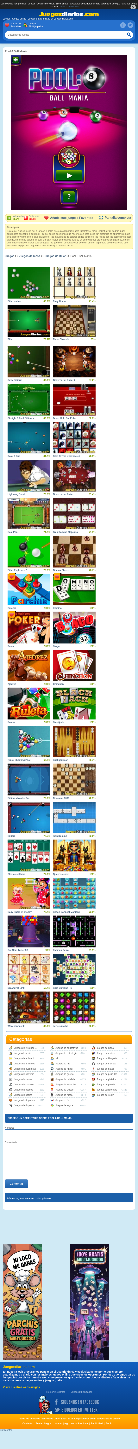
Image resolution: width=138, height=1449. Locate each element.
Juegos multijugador (107, 1058)
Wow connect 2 (16, 1026)
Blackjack (58, 722)
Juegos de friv (62, 1063)
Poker (11, 646)
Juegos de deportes (24, 1100)
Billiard (12, 836)
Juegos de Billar (55, 256)
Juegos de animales (24, 1063)
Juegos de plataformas (108, 1079)
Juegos (35, 25)
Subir (109, 1423)
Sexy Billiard (15, 380)
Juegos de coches (23, 1089)
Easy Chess (59, 301)
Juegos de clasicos (24, 1084)
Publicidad (97, 1423)
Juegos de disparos (24, 1105)
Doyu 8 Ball (14, 456)
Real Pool (13, 532)
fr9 (56, 1058)
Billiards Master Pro (18, 798)
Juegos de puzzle (106, 1084)
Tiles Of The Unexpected (66, 456)
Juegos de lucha (105, 1048)
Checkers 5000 (61, 798)
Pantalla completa (115, 217)
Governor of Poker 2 (64, 380)
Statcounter (6, 1430)
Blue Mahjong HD (62, 988)
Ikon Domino (60, 836)
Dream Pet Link (16, 988)
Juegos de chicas (64, 1089)
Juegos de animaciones (26, 1058)
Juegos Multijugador (81, 1392)
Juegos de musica (106, 1063)
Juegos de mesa (29, 256)
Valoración (18, 218)
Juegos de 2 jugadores (26, 1048)
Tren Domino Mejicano (65, 532)
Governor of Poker (63, 494)
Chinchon (58, 684)
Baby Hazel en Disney (20, 912)
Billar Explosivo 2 (17, 570)
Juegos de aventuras (25, 1069)
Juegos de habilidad (65, 1079)
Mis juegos (17, 25)
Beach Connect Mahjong (66, 912)
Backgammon (60, 760)
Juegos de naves (105, 1069)
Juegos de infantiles (65, 1084)
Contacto (27, 1423)
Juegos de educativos (66, 1048)
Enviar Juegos (44, 1423)
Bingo (56, 646)
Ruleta (11, 722)
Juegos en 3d (62, 1100)
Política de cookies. (70, 6)
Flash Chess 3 (61, 339)
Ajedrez (12, 684)
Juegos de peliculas (107, 1074)
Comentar (16, 1183)
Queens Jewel (60, 874)
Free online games (55, 1392)
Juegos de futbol (63, 1069)
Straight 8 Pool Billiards (21, 418)
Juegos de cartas (23, 1079)
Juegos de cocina (23, 1095)
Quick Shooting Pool (19, 760)
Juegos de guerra (64, 1074)
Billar (10, 339)
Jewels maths (60, 1026)
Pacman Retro (61, 950)
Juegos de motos (105, 1053)
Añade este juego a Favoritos (68, 218)
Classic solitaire (16, 874)
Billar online (14, 301)
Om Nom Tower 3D (18, 950)
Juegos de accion (23, 1053)
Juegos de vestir (105, 1095)
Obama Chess (60, 570)
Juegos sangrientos (107, 1089)
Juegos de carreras (24, 1074)
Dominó (57, 608)
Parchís (12, 608)
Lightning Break (16, 494)
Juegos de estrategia (66, 1053)
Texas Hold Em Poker (65, 418)
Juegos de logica (64, 1105)
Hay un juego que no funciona (71, 1423)
